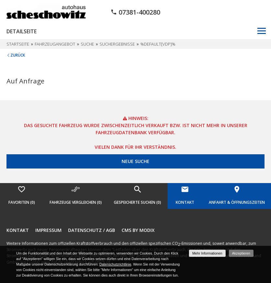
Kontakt (17, 230)
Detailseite (21, 31)
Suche (87, 44)
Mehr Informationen (207, 253)
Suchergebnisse (117, 44)
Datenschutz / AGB (91, 230)
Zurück (17, 55)
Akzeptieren (241, 253)
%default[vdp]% (157, 44)
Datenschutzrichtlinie (115, 264)
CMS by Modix (138, 230)
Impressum (48, 230)
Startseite (17, 44)
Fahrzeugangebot (55, 44)
